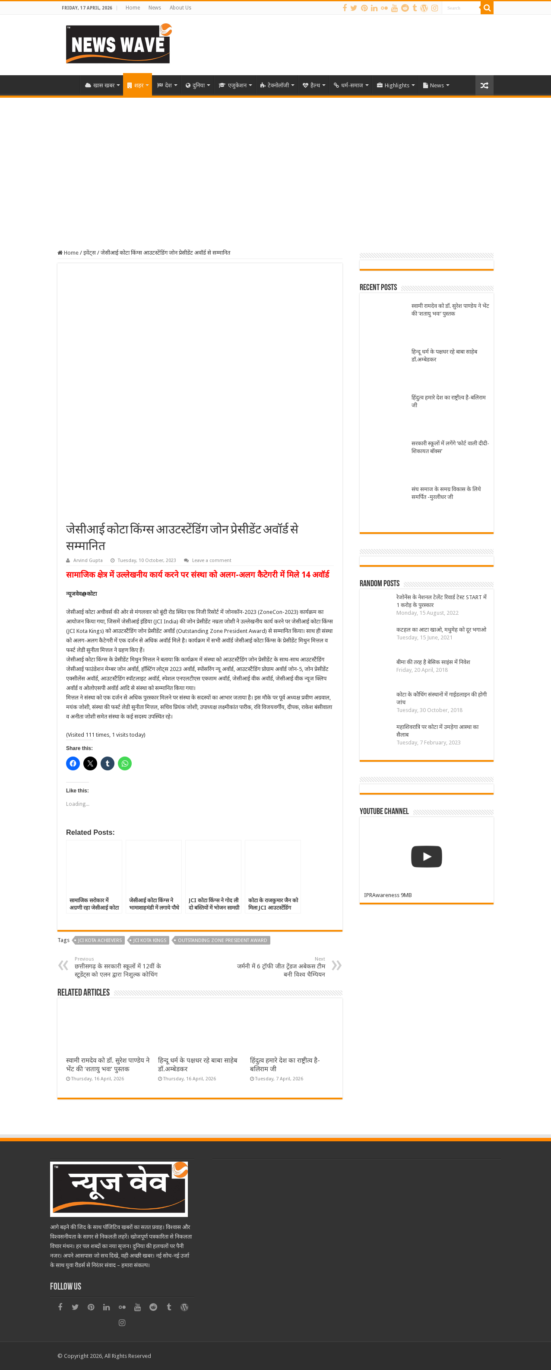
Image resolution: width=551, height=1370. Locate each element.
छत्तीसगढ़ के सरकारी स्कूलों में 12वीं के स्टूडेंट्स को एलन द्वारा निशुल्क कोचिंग (119, 967)
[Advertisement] (275, 162)
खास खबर (99, 85)
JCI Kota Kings (149, 940)
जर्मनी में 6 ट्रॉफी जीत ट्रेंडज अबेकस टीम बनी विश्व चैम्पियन (281, 967)
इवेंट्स (89, 252)
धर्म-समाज (348, 85)
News (155, 8)
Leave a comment (211, 560)
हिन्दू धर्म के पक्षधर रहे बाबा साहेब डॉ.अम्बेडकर (444, 355)
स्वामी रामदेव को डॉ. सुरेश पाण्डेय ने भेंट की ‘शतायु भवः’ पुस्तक (450, 310)
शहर (135, 85)
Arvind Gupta (88, 560)
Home (133, 8)
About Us (180, 8)
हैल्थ (311, 85)
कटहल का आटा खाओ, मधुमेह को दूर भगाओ (441, 629)
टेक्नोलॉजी (274, 85)
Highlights (393, 85)
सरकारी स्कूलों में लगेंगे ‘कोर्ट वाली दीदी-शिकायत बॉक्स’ (450, 447)
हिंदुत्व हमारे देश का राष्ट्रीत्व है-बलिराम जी (449, 401)
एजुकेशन (232, 85)
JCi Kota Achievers (100, 940)
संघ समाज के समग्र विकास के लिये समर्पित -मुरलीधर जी (446, 493)
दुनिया (195, 85)
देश (164, 85)
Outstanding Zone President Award (222, 940)
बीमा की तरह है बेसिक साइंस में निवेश (433, 662)
